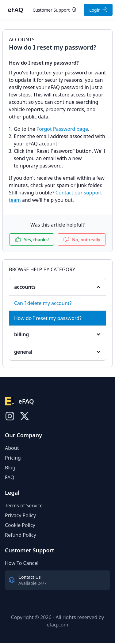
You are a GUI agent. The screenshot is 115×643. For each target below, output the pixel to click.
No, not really (81, 239)
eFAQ (15, 10)
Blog (10, 467)
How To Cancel (21, 563)
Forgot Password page (62, 129)
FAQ (9, 477)
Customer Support (54, 10)
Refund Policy (20, 535)
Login (98, 10)
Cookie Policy (20, 525)
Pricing (13, 457)
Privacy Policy (20, 515)
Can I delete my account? (43, 303)
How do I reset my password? (48, 318)
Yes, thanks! (32, 239)
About (12, 448)
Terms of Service (24, 505)
